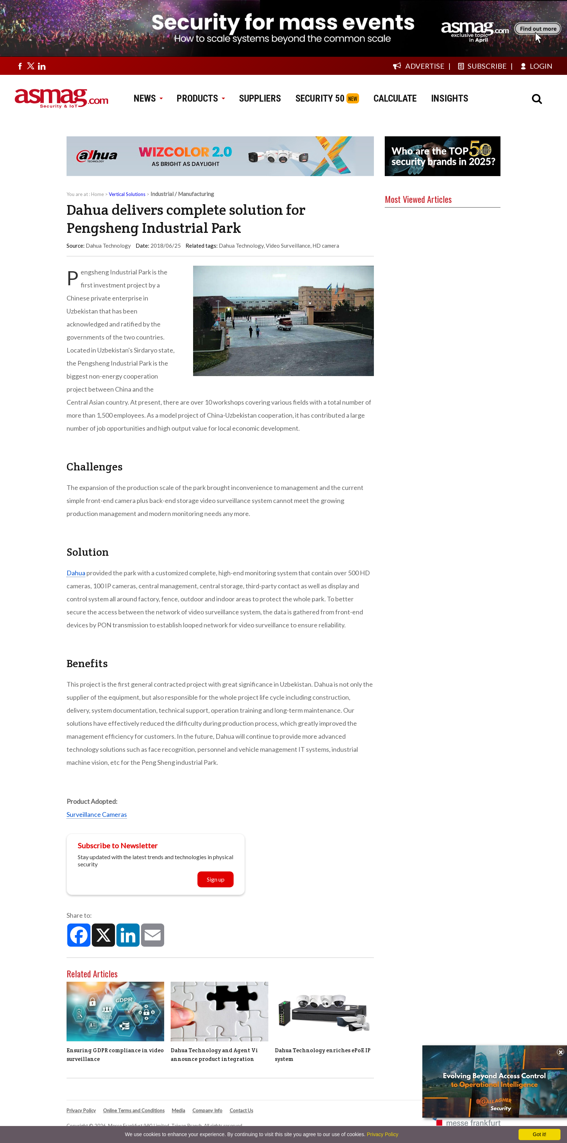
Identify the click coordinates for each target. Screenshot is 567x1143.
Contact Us (241, 1110)
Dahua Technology (241, 245)
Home (97, 194)
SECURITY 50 (320, 98)
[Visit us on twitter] (30, 66)
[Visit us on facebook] (20, 65)
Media (178, 1110)
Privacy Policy (81, 1110)
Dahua (76, 573)
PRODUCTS (201, 98)
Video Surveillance (288, 245)
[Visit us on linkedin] (42, 65)
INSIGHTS (449, 98)
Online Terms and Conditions (134, 1110)
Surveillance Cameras (97, 814)
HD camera (325, 245)
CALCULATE (395, 98)
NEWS (148, 98)
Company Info (207, 1110)
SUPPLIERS (260, 98)
